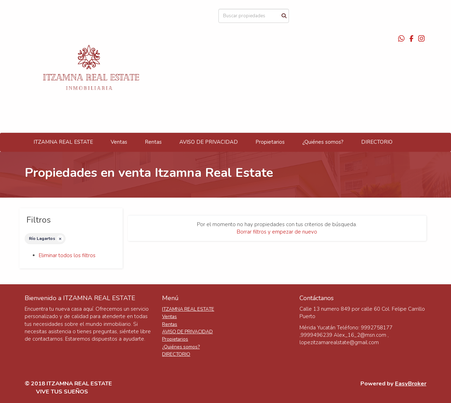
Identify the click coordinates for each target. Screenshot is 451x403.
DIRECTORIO (377, 141)
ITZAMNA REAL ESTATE (63, 141)
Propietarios (270, 141)
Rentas (153, 141)
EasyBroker (410, 383)
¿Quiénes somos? (323, 141)
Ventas (119, 141)
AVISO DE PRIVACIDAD (208, 141)
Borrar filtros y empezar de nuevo (277, 231)
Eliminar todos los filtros (67, 255)
